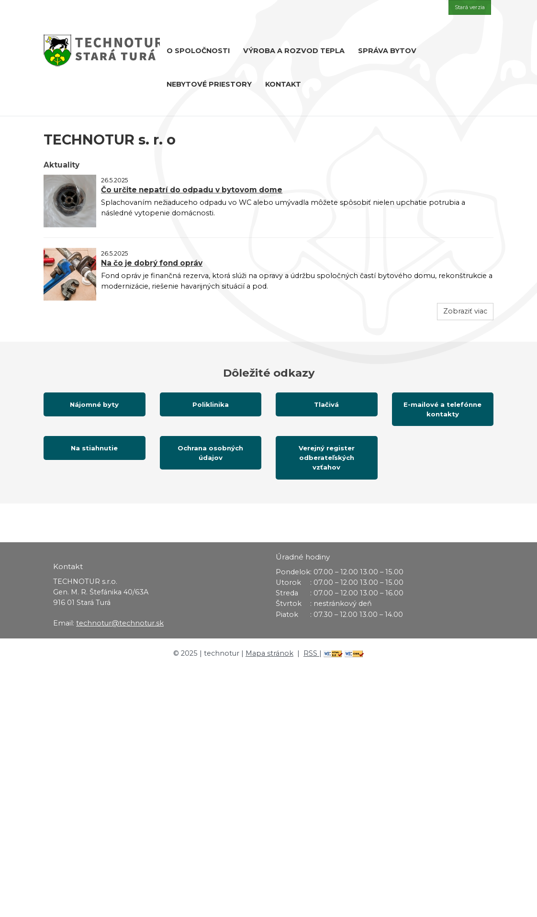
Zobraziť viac (465, 311)
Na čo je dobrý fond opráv (151, 263)
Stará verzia (470, 7)
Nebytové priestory (209, 84)
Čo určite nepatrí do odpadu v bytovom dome (191, 189)
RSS (311, 653)
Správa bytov (387, 50)
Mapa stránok (269, 653)
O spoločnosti (198, 50)
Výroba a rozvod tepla (294, 50)
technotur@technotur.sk (120, 623)
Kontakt (283, 84)
